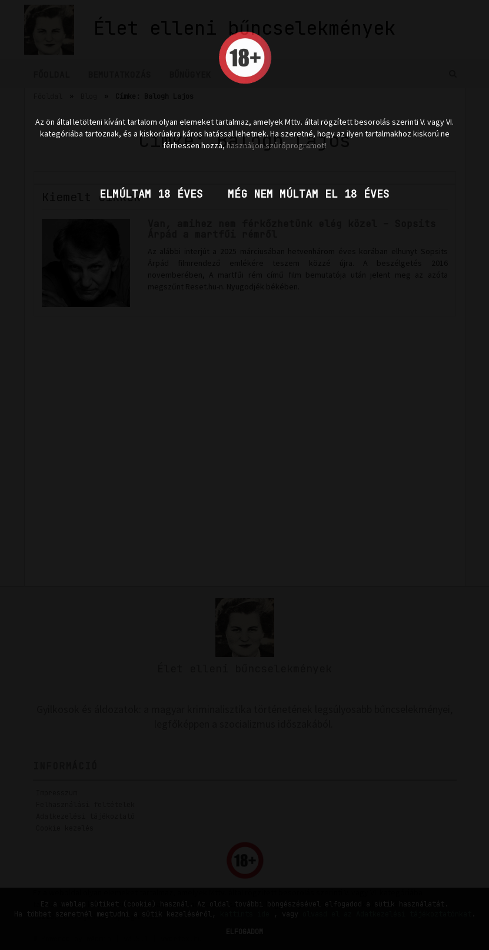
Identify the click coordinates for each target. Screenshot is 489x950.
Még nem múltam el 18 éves (309, 194)
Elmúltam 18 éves (151, 194)
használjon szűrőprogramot (275, 145)
